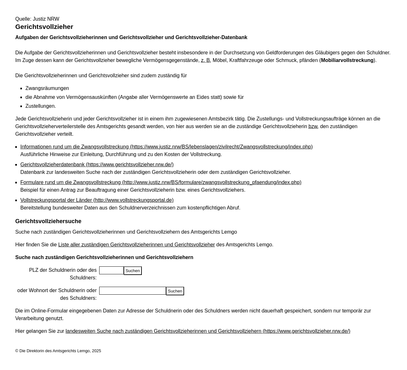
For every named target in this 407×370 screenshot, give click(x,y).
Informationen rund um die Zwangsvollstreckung (166, 146)
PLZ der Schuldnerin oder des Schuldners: (63, 273)
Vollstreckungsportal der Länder (97, 200)
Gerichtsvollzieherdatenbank (97, 164)
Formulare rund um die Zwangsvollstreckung (160, 182)
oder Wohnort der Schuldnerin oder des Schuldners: (57, 294)
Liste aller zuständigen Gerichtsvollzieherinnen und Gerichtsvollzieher (136, 244)
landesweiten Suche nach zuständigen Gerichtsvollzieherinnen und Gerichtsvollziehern (208, 331)
